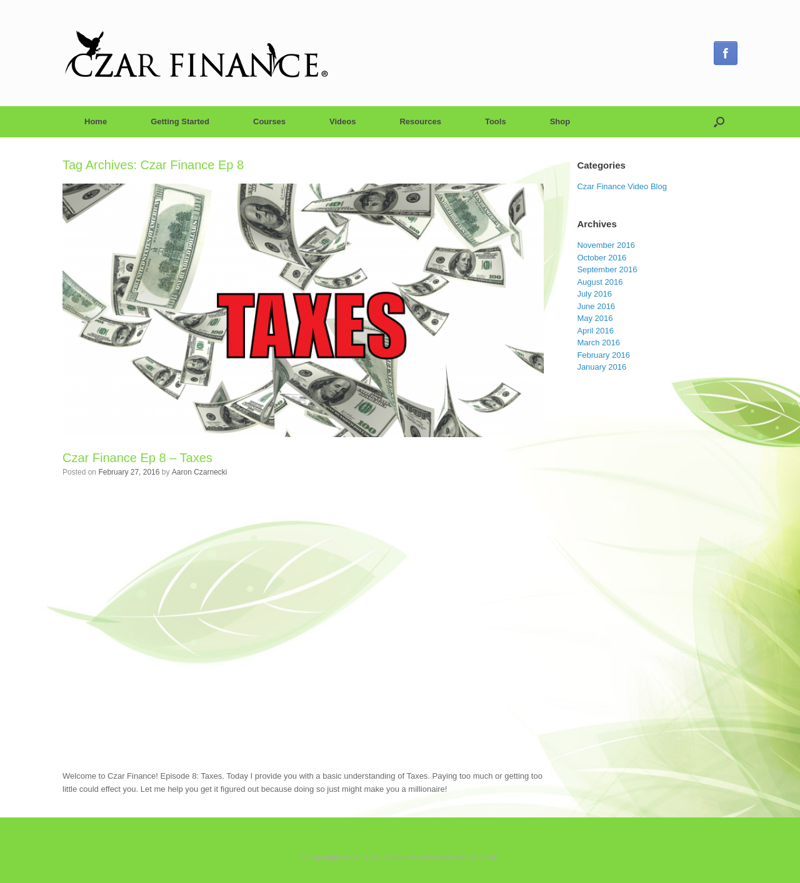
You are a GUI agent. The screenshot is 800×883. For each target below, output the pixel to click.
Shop (560, 121)
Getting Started (180, 121)
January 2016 (601, 367)
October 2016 (601, 257)
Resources (420, 121)
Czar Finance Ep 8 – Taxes (137, 458)
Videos (342, 121)
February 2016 (603, 355)
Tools (495, 121)
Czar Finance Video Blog (622, 186)
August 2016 (599, 282)
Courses (269, 121)
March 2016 (598, 342)
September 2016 (607, 269)
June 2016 (596, 306)
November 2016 (606, 245)
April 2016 (595, 330)
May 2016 (594, 318)
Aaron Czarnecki (200, 472)
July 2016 (594, 293)
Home (95, 121)
